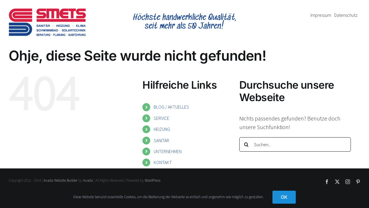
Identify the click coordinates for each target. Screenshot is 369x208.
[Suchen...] (295, 144)
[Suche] (246, 144)
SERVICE (161, 118)
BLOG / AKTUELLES (171, 107)
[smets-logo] (47, 11)
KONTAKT (163, 162)
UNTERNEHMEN (168, 151)
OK (284, 197)
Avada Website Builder (61, 180)
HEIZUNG (162, 129)
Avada (88, 180)
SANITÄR (161, 140)
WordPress (152, 180)
